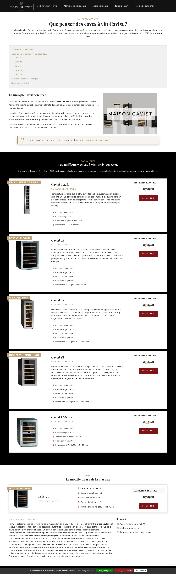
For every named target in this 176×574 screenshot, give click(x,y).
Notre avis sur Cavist (20, 83)
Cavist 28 (18, 62)
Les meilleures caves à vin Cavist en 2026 (29, 54)
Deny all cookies (123, 571)
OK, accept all (104, 571)
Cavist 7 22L (19, 57)
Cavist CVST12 (20, 74)
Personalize (141, 571)
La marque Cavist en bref (22, 49)
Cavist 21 (18, 66)
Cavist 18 (18, 70)
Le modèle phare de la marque (24, 78)
